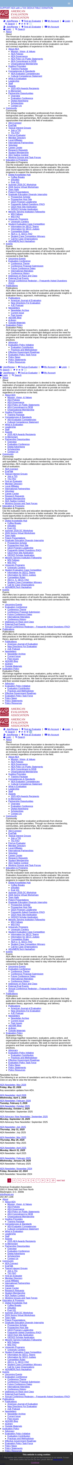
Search (10, 24)
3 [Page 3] (18, 1180)
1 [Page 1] (9, 1180)
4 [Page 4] (23, 1180)
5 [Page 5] (28, 1180)
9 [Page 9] (47, 1180)
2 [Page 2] (14, 1180)
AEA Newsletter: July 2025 (13, 1127)
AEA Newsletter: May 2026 (13, 1085)
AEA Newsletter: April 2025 (13, 1148)
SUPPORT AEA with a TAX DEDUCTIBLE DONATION (26, 8)
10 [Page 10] (53, 1180)
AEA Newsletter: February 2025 (15, 1158)
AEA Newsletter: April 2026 (13, 1095)
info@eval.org (7, 1194)
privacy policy (58, 1459)
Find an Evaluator (31, 21)
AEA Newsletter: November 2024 (16, 1168)
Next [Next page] (59, 1180)
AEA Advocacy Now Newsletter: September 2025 (24, 1116)
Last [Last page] (63, 1180)
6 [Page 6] (33, 1180)
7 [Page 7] (38, 1180)
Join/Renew (10, 21)
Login (66, 21)
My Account (52, 21)
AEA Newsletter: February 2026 (15, 1101)
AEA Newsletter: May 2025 (13, 1137)
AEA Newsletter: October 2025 (15, 1106)
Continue (35, 1462)
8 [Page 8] (42, 1180)
